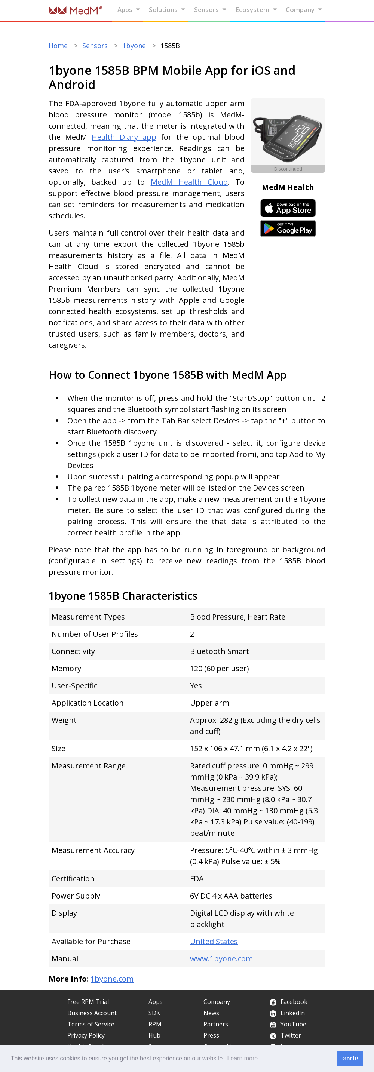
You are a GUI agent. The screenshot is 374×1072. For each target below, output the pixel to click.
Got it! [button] (350, 1059)
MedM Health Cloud (189, 182)
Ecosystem (256, 9)
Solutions (167, 9)
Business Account (92, 1013)
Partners (215, 1024)
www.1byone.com (221, 958)
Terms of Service (90, 1024)
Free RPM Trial (88, 1002)
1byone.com (112, 979)
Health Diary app (124, 137)
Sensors (210, 9)
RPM (155, 1024)
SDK (154, 1013)
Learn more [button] (242, 1058)
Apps (129, 9)
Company (304, 9)
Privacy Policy (86, 1035)
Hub (154, 1035)
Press (211, 1035)
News (211, 1013)
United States (214, 941)
